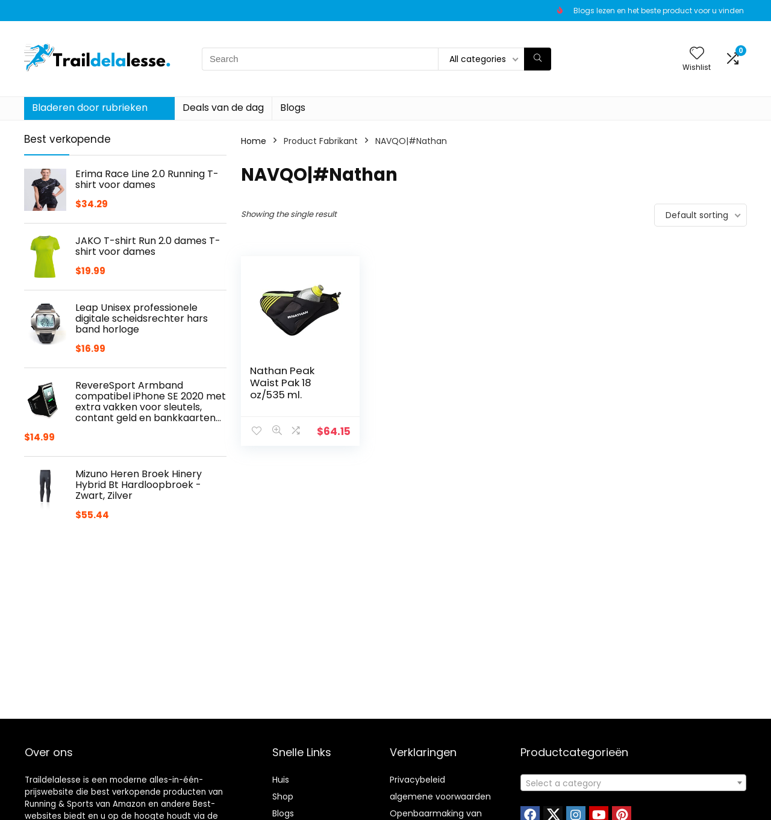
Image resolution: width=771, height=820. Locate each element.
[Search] (537, 59)
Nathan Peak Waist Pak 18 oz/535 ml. (282, 382)
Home (253, 141)
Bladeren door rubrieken (90, 107)
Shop (282, 796)
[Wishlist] (697, 54)
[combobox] (633, 782)
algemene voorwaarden (440, 796)
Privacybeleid (417, 780)
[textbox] (633, 783)
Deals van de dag (223, 107)
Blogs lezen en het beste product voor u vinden (658, 10)
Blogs (292, 107)
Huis (280, 780)
